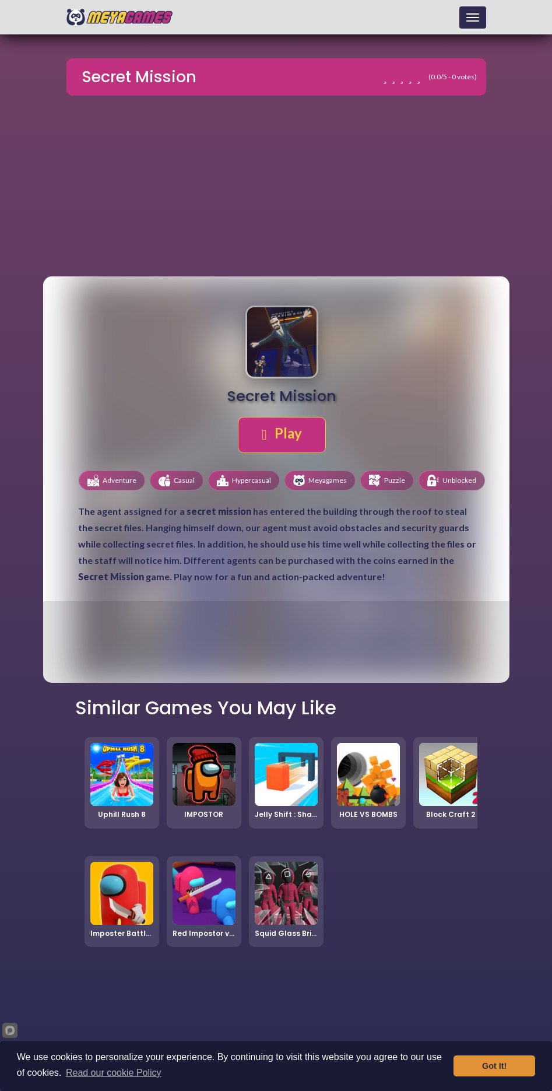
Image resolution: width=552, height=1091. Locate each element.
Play (282, 433)
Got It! (494, 1066)
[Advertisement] (276, 187)
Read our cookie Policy (113, 1073)
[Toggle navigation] (472, 17)
